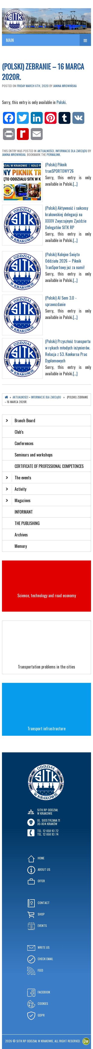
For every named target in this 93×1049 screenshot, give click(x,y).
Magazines (18, 500)
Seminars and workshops (34, 455)
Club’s (19, 432)
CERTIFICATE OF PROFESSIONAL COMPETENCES (50, 466)
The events (18, 477)
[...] (75, 184)
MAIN (10, 40)
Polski (61, 102)
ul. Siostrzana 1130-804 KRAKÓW (48, 822)
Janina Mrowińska (65, 86)
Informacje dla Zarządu (71, 151)
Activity (16, 489)
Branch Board (20, 420)
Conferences (24, 443)
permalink (53, 154)
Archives (22, 535)
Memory (21, 546)
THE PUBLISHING (27, 523)
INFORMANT (24, 512)
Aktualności (45, 151)
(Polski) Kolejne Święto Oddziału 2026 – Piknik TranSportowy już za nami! (65, 260)
